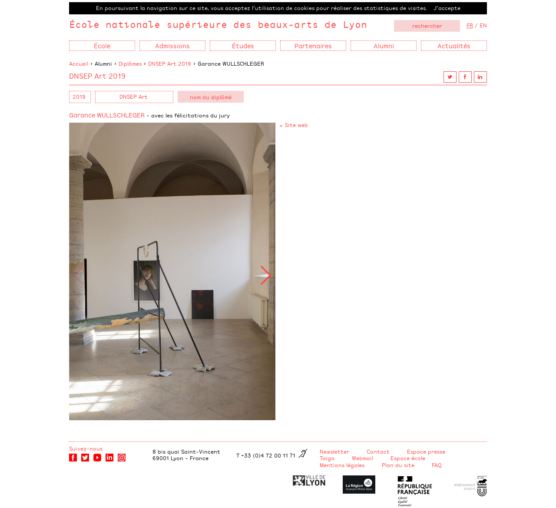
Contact (378, 451)
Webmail (362, 458)
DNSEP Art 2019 (169, 63)
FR (470, 25)
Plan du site (398, 465)
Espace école (408, 458)
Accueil (78, 63)
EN (483, 25)
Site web (296, 125)
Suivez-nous (86, 448)
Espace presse (426, 451)
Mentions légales (342, 465)
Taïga (327, 458)
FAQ (437, 465)
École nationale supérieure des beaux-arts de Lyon (218, 24)
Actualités (453, 45)
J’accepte (447, 8)
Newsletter (334, 451)
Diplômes (130, 63)
